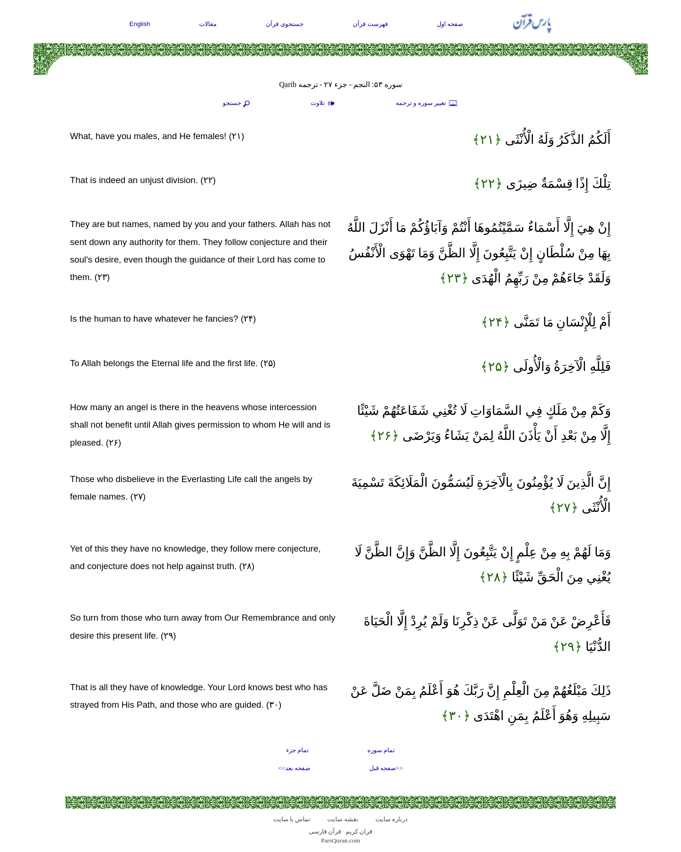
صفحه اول (450, 23)
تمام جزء (297, 750)
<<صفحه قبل (386, 768)
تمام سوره (381, 750)
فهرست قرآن (370, 23)
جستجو (237, 103)
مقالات (208, 23)
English (140, 23)
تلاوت (324, 103)
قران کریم (359, 831)
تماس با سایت (292, 819)
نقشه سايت (342, 819)
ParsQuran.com (340, 840)
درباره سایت (391, 819)
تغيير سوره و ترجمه (427, 103)
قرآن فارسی (325, 831)
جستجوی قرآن (285, 23)
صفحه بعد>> (294, 768)
